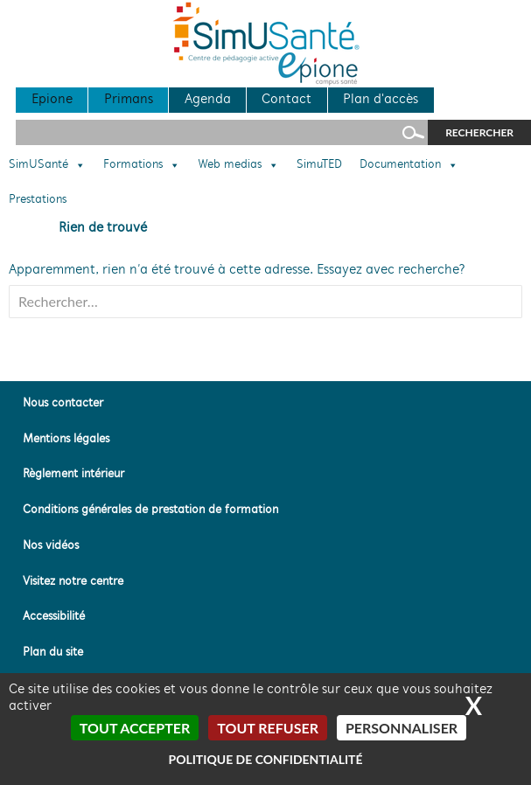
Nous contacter (63, 403)
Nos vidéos (51, 545)
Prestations (37, 200)
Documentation (409, 165)
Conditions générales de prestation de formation (150, 510)
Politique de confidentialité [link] (265, 759)
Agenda (208, 100)
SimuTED (319, 165)
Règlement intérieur (73, 474)
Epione (52, 100)
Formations (141, 165)
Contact (286, 100)
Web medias (238, 165)
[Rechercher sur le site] (222, 132)
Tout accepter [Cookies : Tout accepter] (135, 727)
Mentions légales (66, 439)
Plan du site (53, 652)
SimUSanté (47, 165)
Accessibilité (54, 616)
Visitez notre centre (73, 581)
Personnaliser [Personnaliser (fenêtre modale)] (402, 727)
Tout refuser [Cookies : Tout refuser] (267, 727)
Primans (128, 100)
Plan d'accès (380, 100)
